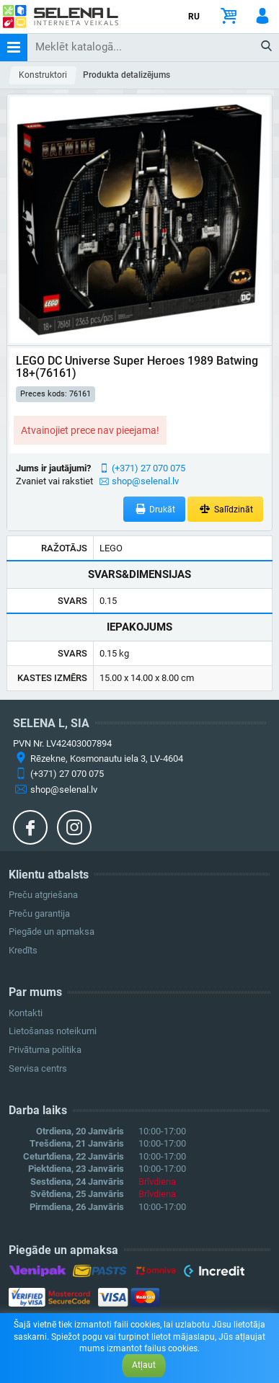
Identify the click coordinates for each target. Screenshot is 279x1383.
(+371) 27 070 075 (148, 468)
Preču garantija (39, 913)
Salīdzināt (225, 509)
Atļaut (144, 1365)
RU (194, 17)
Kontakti (26, 1013)
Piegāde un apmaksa (51, 931)
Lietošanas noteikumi (53, 1031)
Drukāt (154, 509)
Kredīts (23, 950)
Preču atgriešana (43, 894)
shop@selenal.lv (145, 481)
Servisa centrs (38, 1068)
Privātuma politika (45, 1049)
